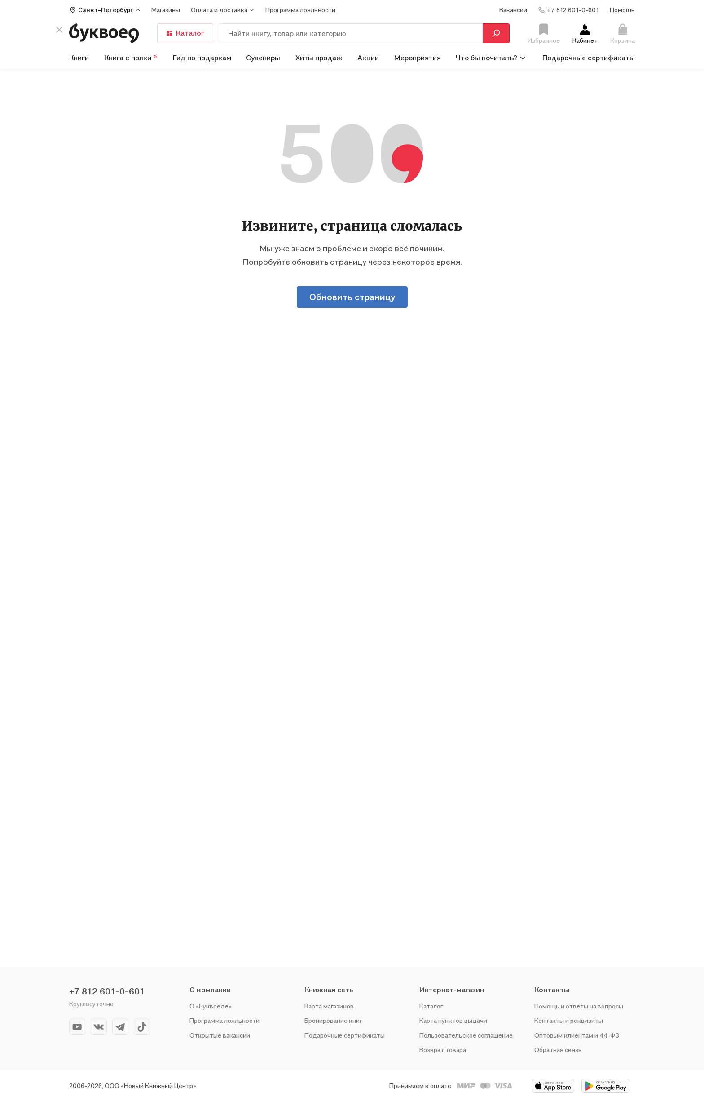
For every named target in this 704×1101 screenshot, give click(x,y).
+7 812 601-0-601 (107, 991)
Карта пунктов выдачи (453, 1020)
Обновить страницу (352, 297)
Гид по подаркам (202, 57)
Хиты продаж (319, 57)
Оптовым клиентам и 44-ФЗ (576, 1035)
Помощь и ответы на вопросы (578, 1006)
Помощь (622, 9)
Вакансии (513, 9)
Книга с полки (131, 57)
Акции (368, 57)
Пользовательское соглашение (466, 1035)
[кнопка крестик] (59, 29)
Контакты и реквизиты (568, 1020)
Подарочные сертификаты (588, 57)
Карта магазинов (329, 1006)
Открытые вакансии (219, 1035)
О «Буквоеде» (210, 1006)
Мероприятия (417, 57)
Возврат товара (442, 1049)
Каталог (185, 32)
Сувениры (263, 57)
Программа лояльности (224, 1020)
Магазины (165, 9)
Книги (79, 57)
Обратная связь (558, 1049)
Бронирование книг (333, 1020)
